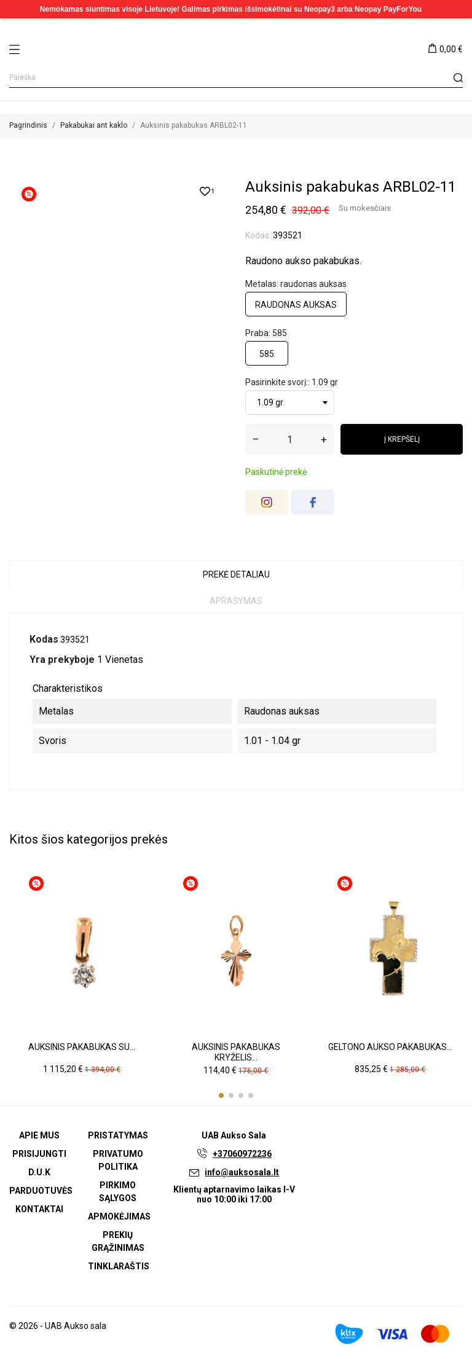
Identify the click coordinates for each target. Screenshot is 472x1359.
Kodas (44, 639)
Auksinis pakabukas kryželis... (236, 1052)
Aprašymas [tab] (236, 601)
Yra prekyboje (62, 659)
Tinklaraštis (118, 1266)
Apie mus (39, 1135)
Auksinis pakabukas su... (81, 1047)
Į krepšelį (402, 439)
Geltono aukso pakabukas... (390, 1047)
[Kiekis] (289, 439)
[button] (221, 1095)
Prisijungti (39, 1154)
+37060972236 (242, 1154)
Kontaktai (39, 1209)
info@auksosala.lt (242, 1172)
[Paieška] (236, 78)
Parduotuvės (41, 1191)
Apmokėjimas (119, 1216)
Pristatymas (118, 1135)
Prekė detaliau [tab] (236, 574)
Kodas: (258, 235)
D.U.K (39, 1172)
